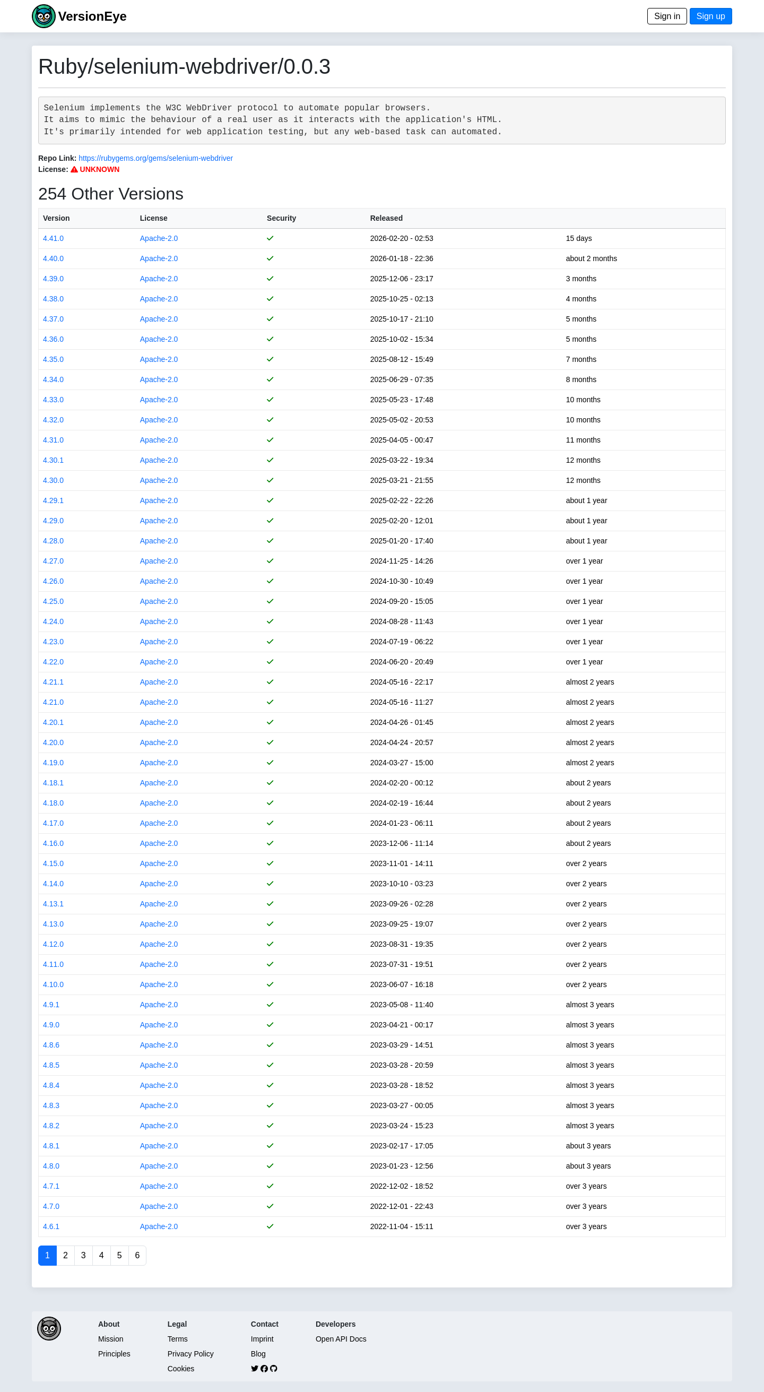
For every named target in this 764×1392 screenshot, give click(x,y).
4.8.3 (51, 1105)
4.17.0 (53, 823)
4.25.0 (53, 601)
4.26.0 (53, 581)
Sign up (711, 16)
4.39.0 (53, 278)
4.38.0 (53, 299)
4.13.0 (53, 924)
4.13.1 (53, 904)
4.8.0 (51, 1166)
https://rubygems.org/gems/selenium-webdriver (156, 158)
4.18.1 (53, 783)
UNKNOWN (95, 169)
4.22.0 (53, 662)
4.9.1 (51, 1004)
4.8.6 (51, 1045)
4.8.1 (51, 1146)
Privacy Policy (191, 1354)
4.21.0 (53, 702)
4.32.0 (53, 420)
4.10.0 (53, 984)
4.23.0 (53, 641)
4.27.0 (53, 561)
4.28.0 (53, 541)
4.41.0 (53, 238)
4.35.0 (53, 359)
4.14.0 (53, 883)
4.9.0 (51, 1025)
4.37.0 (53, 319)
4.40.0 (53, 258)
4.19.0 (53, 762)
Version (56, 218)
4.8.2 (51, 1125)
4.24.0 (53, 621)
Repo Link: (57, 158)
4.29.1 (53, 500)
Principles (114, 1354)
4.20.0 (53, 742)
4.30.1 (53, 460)
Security (281, 218)
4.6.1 (51, 1226)
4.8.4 (51, 1085)
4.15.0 (53, 863)
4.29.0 (53, 520)
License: (53, 169)
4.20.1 (53, 722)
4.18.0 (53, 803)
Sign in (667, 16)
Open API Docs (341, 1339)
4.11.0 (53, 964)
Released (386, 218)
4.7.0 (51, 1206)
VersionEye (92, 16)
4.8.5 (51, 1065)
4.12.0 (53, 944)
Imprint (262, 1339)
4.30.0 (53, 480)
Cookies (181, 1368)
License (154, 218)
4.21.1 (53, 682)
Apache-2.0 (159, 238)
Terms (178, 1339)
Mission (110, 1339)
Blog (258, 1354)
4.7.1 (51, 1186)
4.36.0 (53, 339)
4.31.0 (53, 440)
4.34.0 (53, 379)
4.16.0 (53, 843)
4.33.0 (53, 399)
